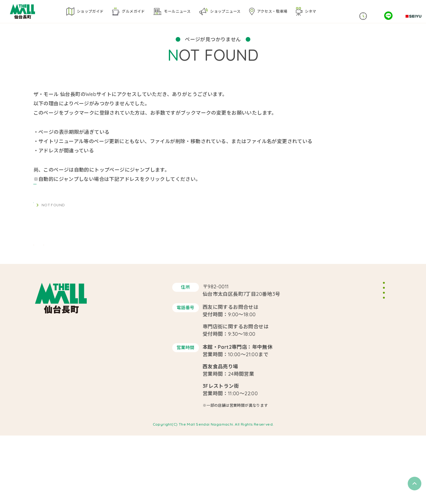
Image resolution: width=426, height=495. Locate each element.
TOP (37, 214)
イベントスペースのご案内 (362, 331)
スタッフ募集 (349, 343)
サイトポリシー (352, 356)
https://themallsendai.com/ (66, 188)
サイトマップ (349, 368)
